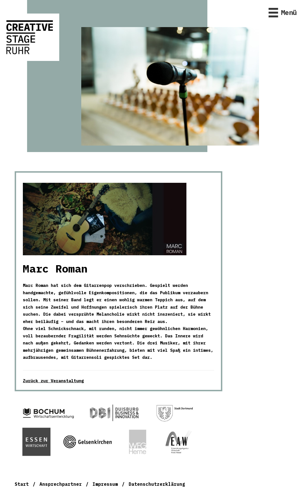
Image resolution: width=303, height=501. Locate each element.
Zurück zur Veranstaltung (53, 380)
